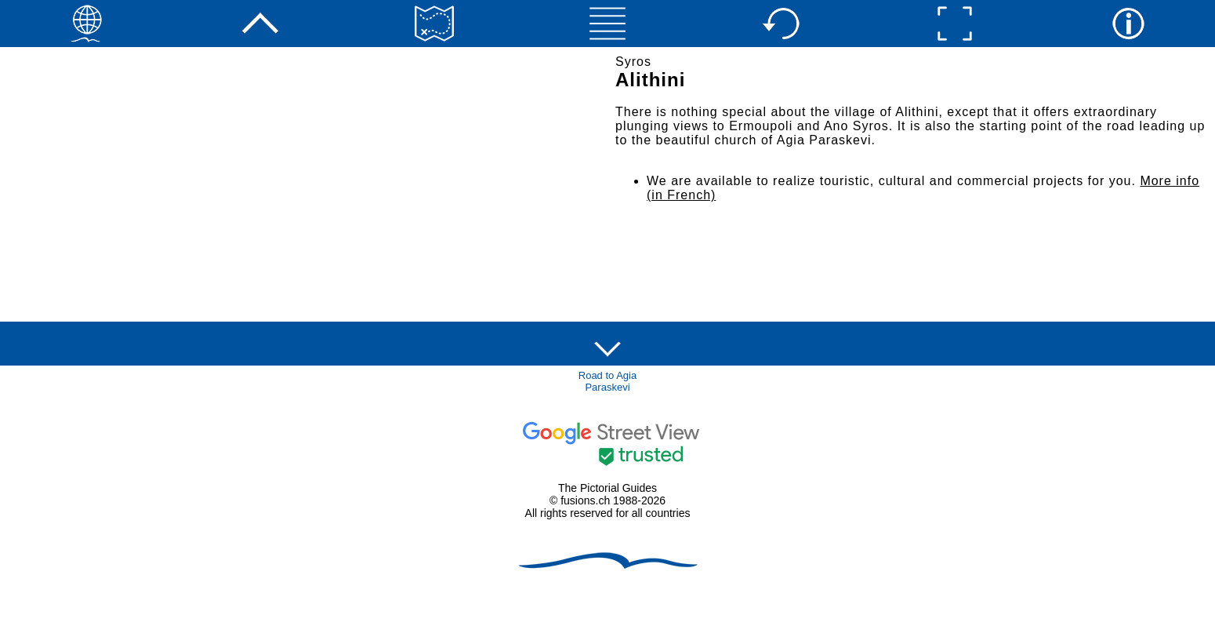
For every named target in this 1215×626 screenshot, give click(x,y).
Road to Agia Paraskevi (607, 381)
